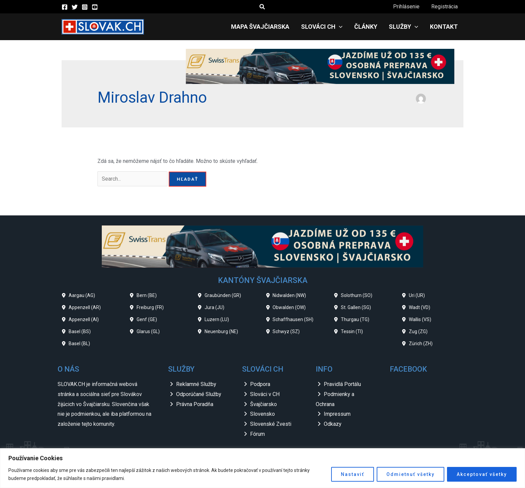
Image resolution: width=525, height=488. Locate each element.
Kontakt (444, 26)
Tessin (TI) (352, 331)
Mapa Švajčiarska (264, 26)
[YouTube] (95, 7)
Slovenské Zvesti (270, 424)
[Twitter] (75, 7)
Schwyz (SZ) (286, 331)
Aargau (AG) (82, 295)
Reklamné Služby (196, 384)
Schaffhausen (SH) (293, 319)
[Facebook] (65, 7)
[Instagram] (85, 7)
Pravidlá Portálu (342, 384)
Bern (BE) (147, 295)
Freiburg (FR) (150, 307)
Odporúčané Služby (198, 394)
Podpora (260, 384)
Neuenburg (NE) (221, 331)
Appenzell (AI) (84, 319)
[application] (342, 26)
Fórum (257, 434)
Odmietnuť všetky (410, 474)
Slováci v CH (265, 394)
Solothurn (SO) (356, 295)
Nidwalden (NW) (289, 295)
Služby (405, 26)
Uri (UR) (417, 295)
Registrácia (445, 6)
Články (367, 26)
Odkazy (333, 424)
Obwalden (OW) (289, 307)
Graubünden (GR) (223, 295)
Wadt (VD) (419, 307)
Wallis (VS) (420, 319)
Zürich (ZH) (421, 343)
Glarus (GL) (148, 331)
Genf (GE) (147, 319)
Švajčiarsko (263, 404)
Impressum (337, 414)
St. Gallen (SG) (356, 307)
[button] (262, 7)
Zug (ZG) (418, 331)
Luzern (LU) (217, 319)
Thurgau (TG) (355, 319)
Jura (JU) (214, 307)
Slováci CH (325, 26)
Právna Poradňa (194, 404)
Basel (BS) (80, 331)
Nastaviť (352, 474)
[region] (262, 468)
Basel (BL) (79, 343)
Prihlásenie (407, 6)
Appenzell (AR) (85, 307)
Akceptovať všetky (482, 474)
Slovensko (262, 414)
